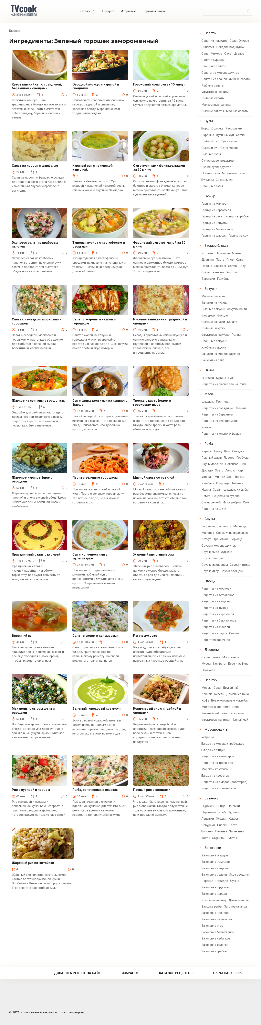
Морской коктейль (214, 769)
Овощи (210, 581)
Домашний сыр (239, 900)
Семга (205, 496)
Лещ (227, 451)
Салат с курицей (213, 60)
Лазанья (220, 266)
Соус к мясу (210, 571)
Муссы (206, 663)
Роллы (236, 335)
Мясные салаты (237, 111)
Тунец (218, 451)
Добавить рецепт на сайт (77, 973)
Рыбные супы (211, 154)
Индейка (207, 378)
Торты (205, 838)
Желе (216, 657)
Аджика (226, 552)
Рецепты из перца (214, 633)
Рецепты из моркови (216, 588)
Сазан (217, 489)
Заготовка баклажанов (217, 932)
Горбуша (242, 457)
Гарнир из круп (239, 235)
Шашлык (207, 401)
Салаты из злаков (214, 79)
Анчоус (230, 470)
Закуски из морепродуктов (220, 354)
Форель (206, 477)
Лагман (233, 266)
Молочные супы (233, 173)
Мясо (209, 394)
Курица (221, 378)
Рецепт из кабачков (215, 640)
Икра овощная (239, 874)
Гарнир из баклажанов (217, 229)
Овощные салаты (213, 66)
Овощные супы (212, 186)
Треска (239, 477)
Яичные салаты (240, 79)
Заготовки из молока (216, 919)
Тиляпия (237, 483)
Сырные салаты (212, 111)
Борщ (205, 128)
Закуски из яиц (238, 309)
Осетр (219, 470)
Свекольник (224, 180)
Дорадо (207, 470)
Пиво (236, 707)
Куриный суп (225, 135)
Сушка (234, 881)
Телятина (222, 401)
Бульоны (207, 180)
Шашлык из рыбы (236, 489)
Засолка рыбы (211, 906)
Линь (243, 464)
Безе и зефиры (238, 663)
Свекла (234, 633)
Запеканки (236, 831)
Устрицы (207, 737)
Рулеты (232, 838)
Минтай (220, 477)
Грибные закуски (213, 328)
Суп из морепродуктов (217, 160)
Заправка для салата (216, 526)
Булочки (207, 831)
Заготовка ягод (212, 925)
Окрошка (207, 135)
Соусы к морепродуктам (219, 545)
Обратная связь (154, 11)
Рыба (209, 444)
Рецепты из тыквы (214, 608)
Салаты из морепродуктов (220, 73)
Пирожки (207, 806)
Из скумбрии (232, 502)
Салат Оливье (239, 41)
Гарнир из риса (211, 216)
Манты (236, 253)
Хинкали (218, 272)
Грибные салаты (213, 98)
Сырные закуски (213, 322)
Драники (207, 259)
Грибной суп (210, 141)
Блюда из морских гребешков (222, 743)
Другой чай (231, 688)
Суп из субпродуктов (216, 167)
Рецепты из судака (226, 496)
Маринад (239, 526)
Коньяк (206, 694)
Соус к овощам (212, 558)
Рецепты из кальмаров (217, 756)
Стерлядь (223, 483)
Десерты (212, 650)
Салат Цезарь (234, 53)
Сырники (218, 838)
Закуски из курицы (214, 303)
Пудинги (234, 812)
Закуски (211, 289)
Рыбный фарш (211, 457)
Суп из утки (229, 141)
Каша (239, 259)
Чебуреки (208, 825)
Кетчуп (206, 539)
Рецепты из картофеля (217, 614)
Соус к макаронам (214, 565)
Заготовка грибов (214, 951)
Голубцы (223, 279)
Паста (220, 259)
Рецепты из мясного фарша (221, 433)
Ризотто (232, 272)
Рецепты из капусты (215, 601)
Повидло (221, 881)
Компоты (237, 713)
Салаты (211, 33)
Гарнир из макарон (214, 203)
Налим (206, 489)
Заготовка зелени (214, 874)
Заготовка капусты (215, 868)
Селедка (238, 451)
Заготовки (213, 848)
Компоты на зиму (214, 900)
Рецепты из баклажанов (218, 620)
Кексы (233, 818)
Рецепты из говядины (217, 408)
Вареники (208, 279)
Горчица (236, 539)
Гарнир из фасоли (214, 235)
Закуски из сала (212, 360)
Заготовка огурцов (214, 855)
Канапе (232, 322)
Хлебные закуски (213, 347)
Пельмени (223, 253)
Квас (224, 713)
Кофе (205, 700)
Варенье (207, 881)
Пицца (221, 806)
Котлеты (207, 253)
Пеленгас (231, 464)
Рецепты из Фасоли (215, 627)
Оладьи (221, 818)
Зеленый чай (210, 713)
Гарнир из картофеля (216, 210)
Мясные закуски (213, 296)
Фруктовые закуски (215, 335)
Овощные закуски (214, 341)
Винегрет (207, 47)
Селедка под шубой (230, 47)
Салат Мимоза (211, 53)
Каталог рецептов (175, 973)
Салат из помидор (214, 41)
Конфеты (219, 663)
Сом (246, 502)
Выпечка (211, 798)
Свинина (241, 408)
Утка (243, 384)
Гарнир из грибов (237, 216)
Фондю (222, 315)
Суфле (205, 657)
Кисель (219, 694)
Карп (241, 470)
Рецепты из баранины (217, 414)
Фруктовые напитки (215, 719)
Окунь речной (211, 502)
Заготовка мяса (235, 906)
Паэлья (206, 266)
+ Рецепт (108, 11)
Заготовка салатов (214, 945)
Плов (230, 259)
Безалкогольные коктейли (230, 700)
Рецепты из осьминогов (218, 788)
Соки (217, 688)
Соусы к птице (240, 565)
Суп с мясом (229, 148)
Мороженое (230, 657)
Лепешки (207, 818)
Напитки (211, 680)
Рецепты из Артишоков (217, 595)
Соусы (210, 519)
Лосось (229, 457)
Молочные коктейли (215, 707)
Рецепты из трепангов (217, 763)
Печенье (221, 831)
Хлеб (222, 812)
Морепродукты (217, 729)
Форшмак (208, 315)
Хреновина (221, 539)
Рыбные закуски (213, 309)
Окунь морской (212, 464)
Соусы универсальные (232, 533)
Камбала (207, 483)
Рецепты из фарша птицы (219, 384)
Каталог (85, 11)
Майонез (207, 533)
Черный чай (240, 719)
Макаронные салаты (216, 104)
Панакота (208, 670)
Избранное (128, 11)
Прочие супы (210, 173)
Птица (209, 370)
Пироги (222, 825)
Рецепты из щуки (213, 509)
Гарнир (210, 196)
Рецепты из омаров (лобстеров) (224, 782)
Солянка (217, 128)
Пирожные (209, 812)
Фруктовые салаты (215, 92)
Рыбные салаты (212, 85)
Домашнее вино (237, 694)
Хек (229, 477)
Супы (209, 121)
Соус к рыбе (210, 552)
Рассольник (234, 128)
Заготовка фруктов (215, 887)
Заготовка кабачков (215, 938)
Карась (206, 451)
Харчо (240, 135)
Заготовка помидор (215, 862)
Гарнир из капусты (214, 223)
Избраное (130, 973)
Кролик (206, 427)
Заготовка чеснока (215, 913)
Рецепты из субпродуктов (220, 421)
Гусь (231, 378)
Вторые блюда (216, 245)
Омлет (205, 272)
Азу (243, 266)
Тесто (233, 825)
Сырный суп (209, 148)
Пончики (234, 806)
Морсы (206, 688)
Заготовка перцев (214, 894)
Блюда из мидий (213, 750)
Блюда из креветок (215, 775)
